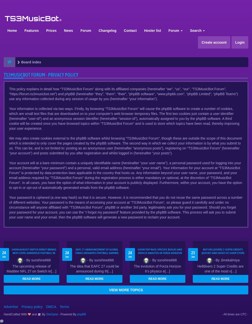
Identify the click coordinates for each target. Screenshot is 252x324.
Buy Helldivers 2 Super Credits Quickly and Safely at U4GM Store (222, 251)
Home (12, 31)
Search (197, 31)
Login (240, 42)
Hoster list (152, 31)
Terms (64, 307)
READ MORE (31, 279)
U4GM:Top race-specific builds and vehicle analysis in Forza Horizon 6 (160, 253)
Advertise (11, 307)
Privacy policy (32, 307)
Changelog (107, 31)
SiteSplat (51, 314)
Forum (85, 31)
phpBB (81, 314)
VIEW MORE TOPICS (126, 290)
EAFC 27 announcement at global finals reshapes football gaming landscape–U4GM (97, 253)
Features (31, 31)
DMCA (51, 307)
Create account (214, 42)
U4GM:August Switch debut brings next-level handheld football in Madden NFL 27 (34, 253)
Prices (51, 31)
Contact (130, 31)
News (68, 31)
